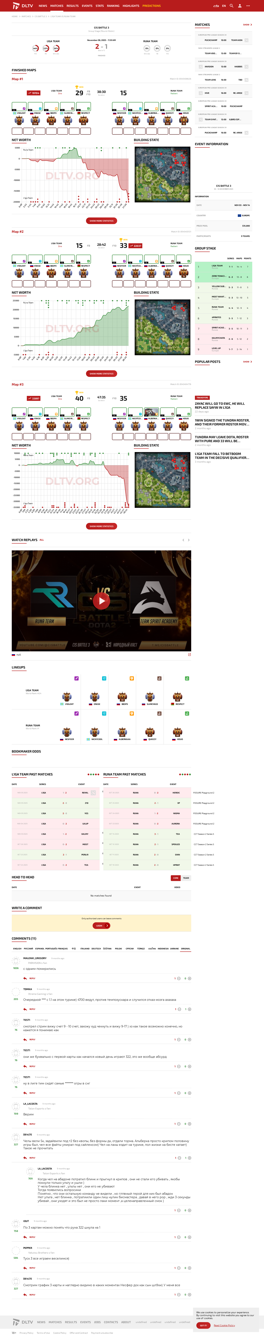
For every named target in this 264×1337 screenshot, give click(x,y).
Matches (56, 5)
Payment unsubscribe (102, 1332)
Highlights (131, 5)
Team (186, 879)
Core (175, 879)
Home (15, 16)
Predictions (152, 5)
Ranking (113, 5)
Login (99, 927)
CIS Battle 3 (101, 27)
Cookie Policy (59, 1332)
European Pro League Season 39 (212, 35)
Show (246, 25)
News (43, 5)
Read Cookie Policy (224, 1325)
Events (87, 5)
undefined (141, 1321)
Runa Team (153, 41)
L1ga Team (50, 41)
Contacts (111, 1322)
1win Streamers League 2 (209, 48)
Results (73, 5)
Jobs (97, 1322)
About (126, 1322)
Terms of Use (43, 1332)
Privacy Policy (26, 1332)
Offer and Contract (79, 1332)
